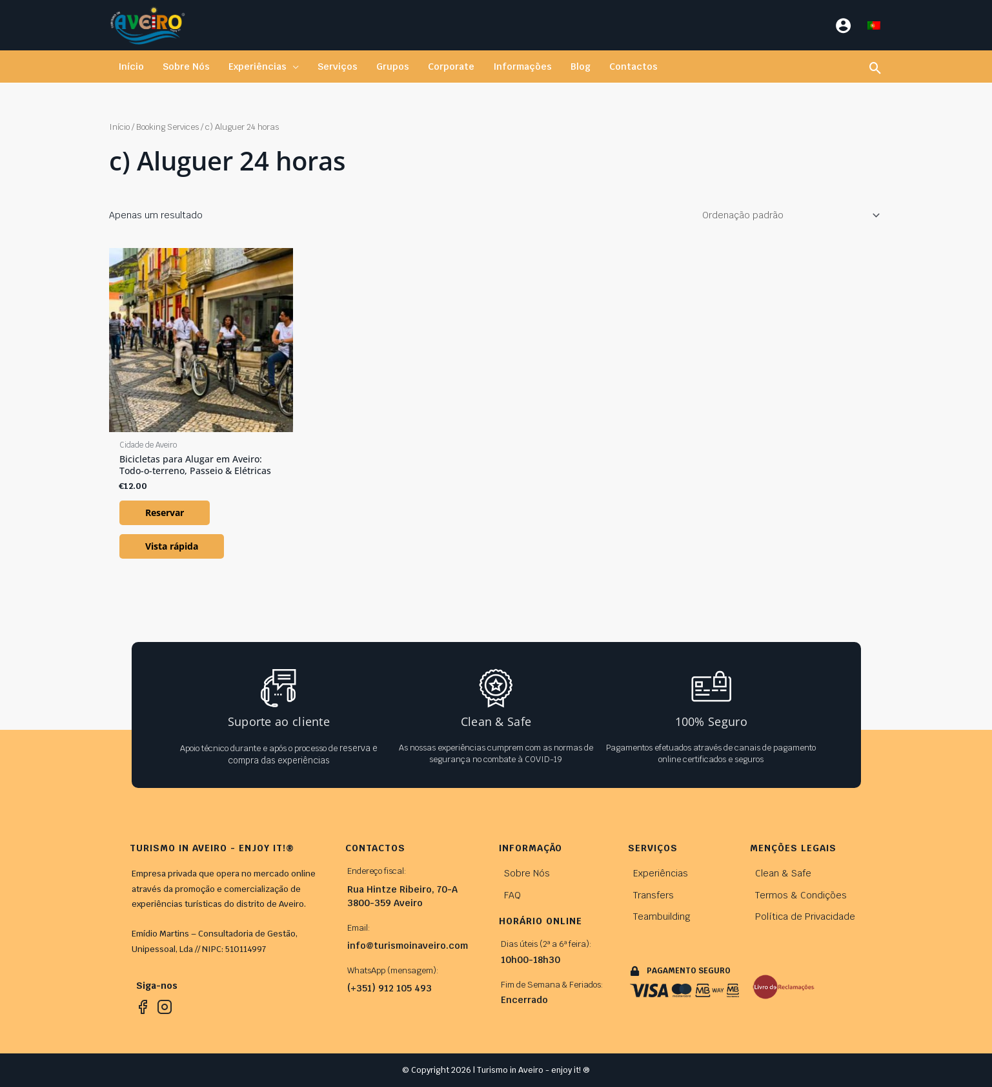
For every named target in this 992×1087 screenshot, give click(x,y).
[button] (262, 66)
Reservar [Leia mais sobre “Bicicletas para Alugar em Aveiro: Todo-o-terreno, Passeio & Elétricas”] (164, 512)
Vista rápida (171, 546)
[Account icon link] (843, 25)
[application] (291, 66)
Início (119, 126)
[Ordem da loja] (788, 215)
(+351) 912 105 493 (389, 988)
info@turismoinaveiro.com (407, 945)
